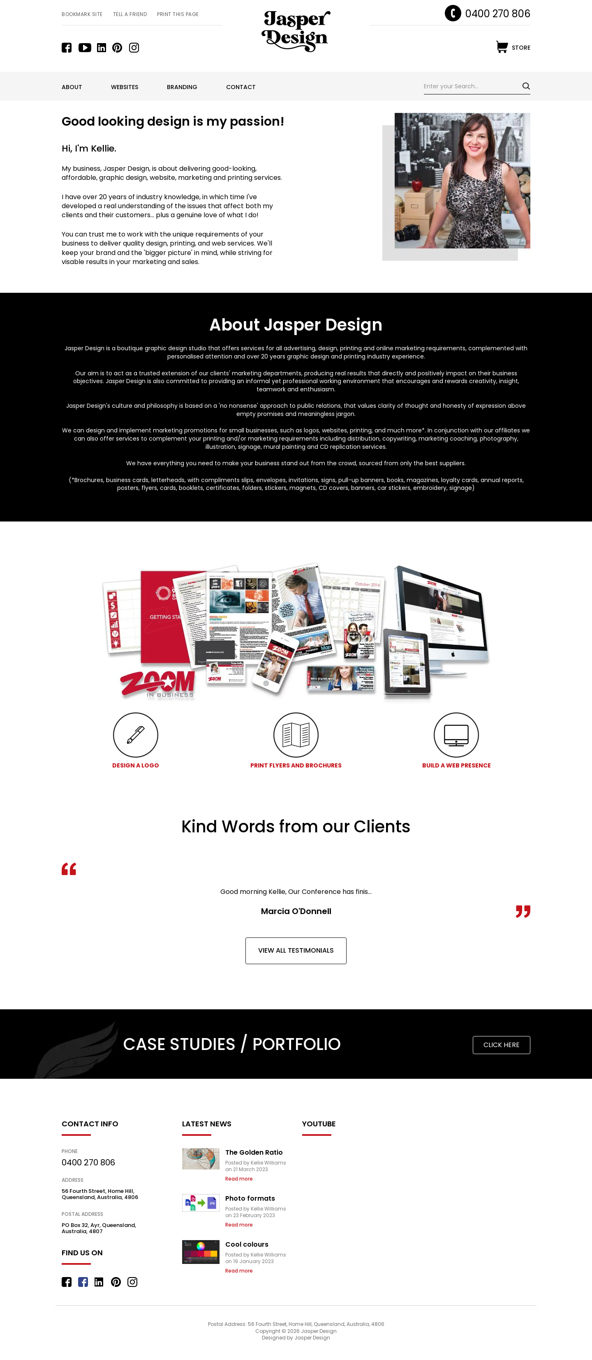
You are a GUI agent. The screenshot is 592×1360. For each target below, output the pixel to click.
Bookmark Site (82, 14)
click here (501, 1045)
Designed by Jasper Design (296, 1345)
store (521, 48)
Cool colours (254, 1244)
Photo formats (258, 1198)
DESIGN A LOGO (135, 765)
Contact (241, 87)
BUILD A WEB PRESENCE (456, 765)
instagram (135, 48)
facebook (68, 48)
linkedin (101, 48)
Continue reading (251, 1178)
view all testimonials (296, 950)
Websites (124, 87)
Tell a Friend (130, 14)
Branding (182, 87)
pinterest (118, 48)
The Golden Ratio (262, 1152)
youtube (85, 48)
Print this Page (178, 14)
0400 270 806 (497, 14)
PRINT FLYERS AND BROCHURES (296, 765)
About (72, 87)
